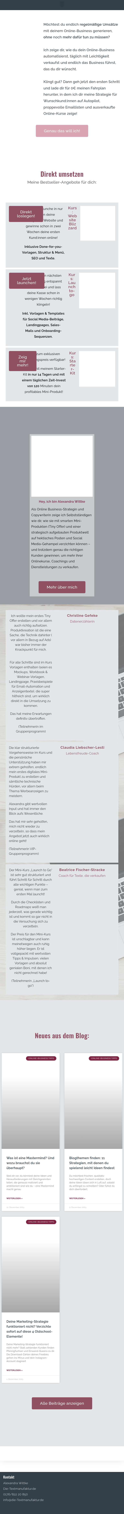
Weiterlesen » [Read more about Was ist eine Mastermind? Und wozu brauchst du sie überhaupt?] (14, 1198)
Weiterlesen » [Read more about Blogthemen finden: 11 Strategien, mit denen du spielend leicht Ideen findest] (77, 1198)
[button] (61, 4)
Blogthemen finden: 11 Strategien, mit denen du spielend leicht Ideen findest (92, 1163)
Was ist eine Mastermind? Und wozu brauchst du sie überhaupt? (30, 1163)
